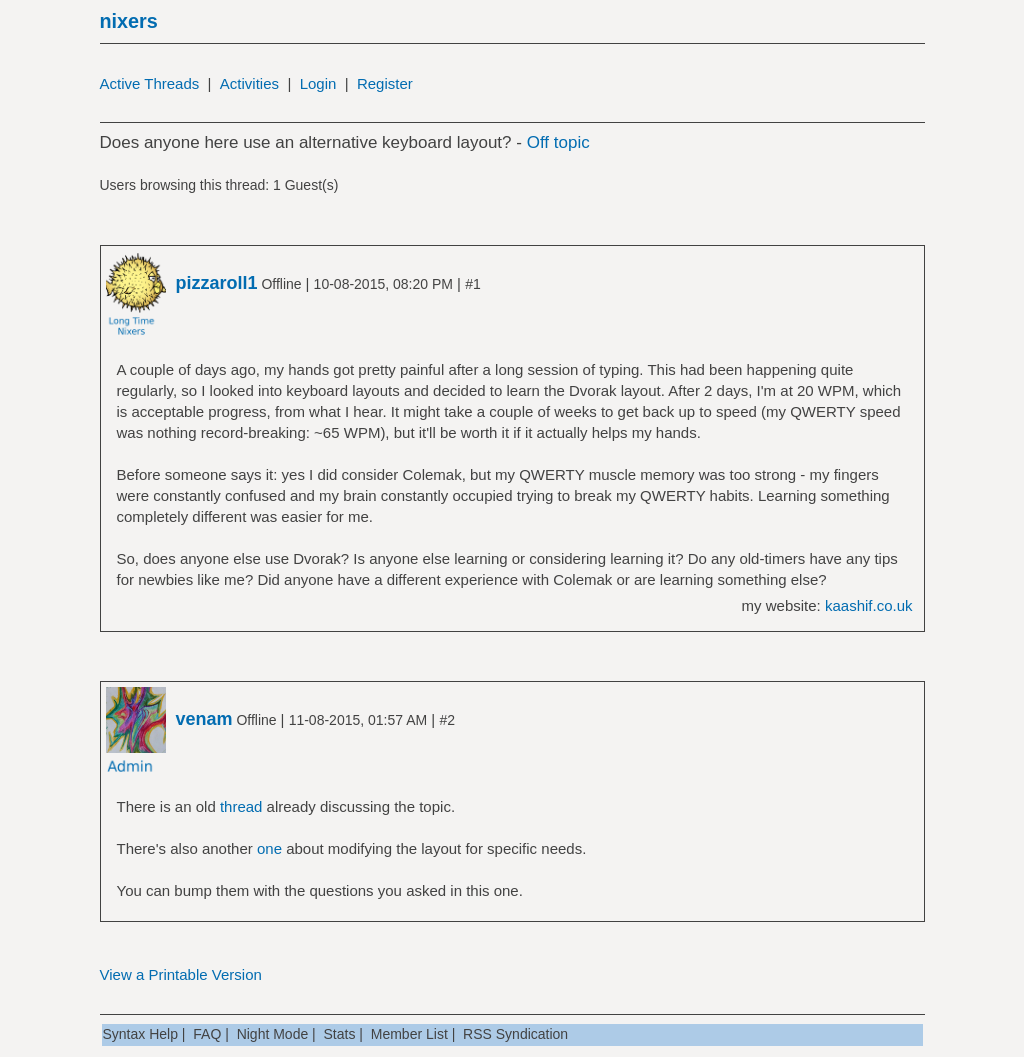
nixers (129, 21)
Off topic (558, 142)
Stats (340, 1034)
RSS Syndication (515, 1034)
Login (318, 83)
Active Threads (150, 83)
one (269, 848)
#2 (447, 720)
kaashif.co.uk (869, 605)
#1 (473, 284)
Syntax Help (140, 1034)
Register (385, 83)
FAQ (207, 1034)
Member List (409, 1034)
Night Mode (273, 1034)
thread (241, 806)
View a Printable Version (181, 974)
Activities (249, 83)
